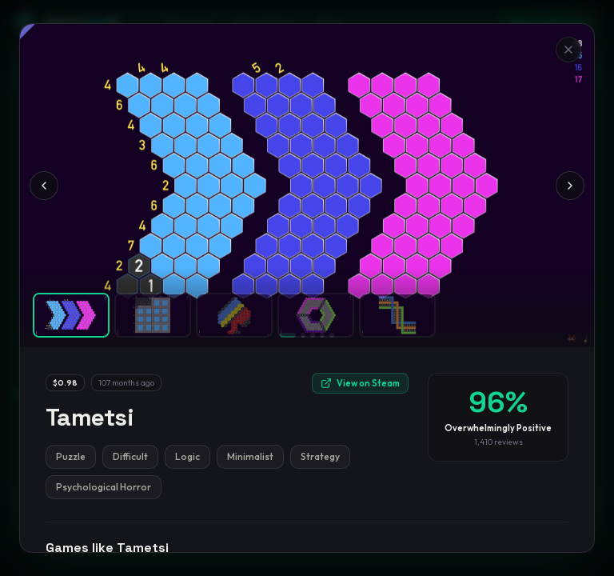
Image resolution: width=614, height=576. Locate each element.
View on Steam (360, 383)
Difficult (130, 456)
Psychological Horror (103, 487)
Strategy (320, 456)
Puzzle (71, 456)
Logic (187, 456)
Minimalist (250, 456)
